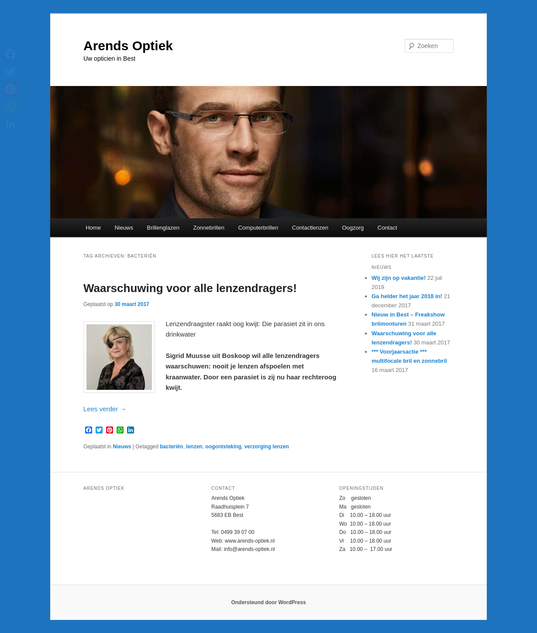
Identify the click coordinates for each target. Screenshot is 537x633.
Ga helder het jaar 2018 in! (407, 296)
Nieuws (123, 227)
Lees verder (104, 409)
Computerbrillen (258, 227)
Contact (387, 227)
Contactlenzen (310, 227)
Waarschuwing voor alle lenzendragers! (190, 288)
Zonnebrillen (208, 227)
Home (93, 227)
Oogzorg (353, 227)
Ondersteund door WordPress (268, 602)
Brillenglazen (163, 227)
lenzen (194, 447)
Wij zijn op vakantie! (399, 278)
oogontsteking (223, 447)
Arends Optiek (128, 45)
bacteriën (171, 447)
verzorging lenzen (266, 447)
